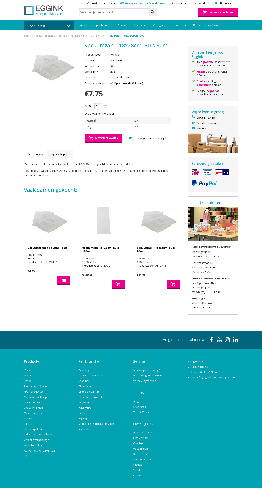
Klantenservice (180, 3)
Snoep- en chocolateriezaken (96, 421)
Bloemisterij (86, 383)
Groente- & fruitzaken (92, 394)
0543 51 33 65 (206, 117)
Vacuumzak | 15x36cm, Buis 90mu (156, 249)
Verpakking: (92, 71)
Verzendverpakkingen (37, 437)
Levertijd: (90, 77)
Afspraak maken (156, 3)
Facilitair (29, 421)
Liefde (28, 378)
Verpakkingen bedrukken (101, 3)
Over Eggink (143, 417)
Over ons (180, 25)
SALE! (27, 453)
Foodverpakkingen (35, 426)
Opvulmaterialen (34, 410)
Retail (82, 410)
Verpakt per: (92, 66)
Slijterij (83, 415)
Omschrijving (36, 154)
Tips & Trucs (141, 406)
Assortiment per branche (95, 25)
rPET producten (34, 389)
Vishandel (84, 426)
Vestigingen (160, 25)
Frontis (208, 482)
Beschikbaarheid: (95, 83)
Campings (84, 367)
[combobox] (118, 12)
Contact (138, 467)
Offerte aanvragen (131, 3)
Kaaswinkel (85, 405)
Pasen (28, 373)
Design (177, 482)
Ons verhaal (140, 430)
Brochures (139, 401)
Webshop (164, 482)
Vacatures (139, 462)
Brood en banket (89, 389)
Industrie (84, 399)
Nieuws (137, 457)
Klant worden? (201, 3)
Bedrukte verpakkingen (207, 25)
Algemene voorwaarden (96, 482)
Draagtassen (32, 399)
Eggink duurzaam (143, 424)
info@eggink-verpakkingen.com (216, 377)
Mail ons (202, 128)
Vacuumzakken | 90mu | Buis (47, 247)
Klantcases (140, 446)
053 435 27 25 (201, 272)
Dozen (28, 415)
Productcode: (93, 54)
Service (122, 25)
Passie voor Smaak (35, 383)
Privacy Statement (124, 482)
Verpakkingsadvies (144, 378)
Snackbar (84, 378)
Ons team (139, 435)
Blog (136, 396)
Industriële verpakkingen (39, 431)
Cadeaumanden (33, 405)
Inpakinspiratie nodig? (146, 367)
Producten (33, 360)
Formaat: (90, 60)
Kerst (27, 367)
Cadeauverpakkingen (36, 394)
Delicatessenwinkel (90, 373)
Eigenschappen (60, 154)
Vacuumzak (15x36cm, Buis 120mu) (100, 249)
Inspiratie (140, 25)
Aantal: (89, 105)
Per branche (89, 360)
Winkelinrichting (33, 442)
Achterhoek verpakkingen (39, 448)
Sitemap (142, 482)
